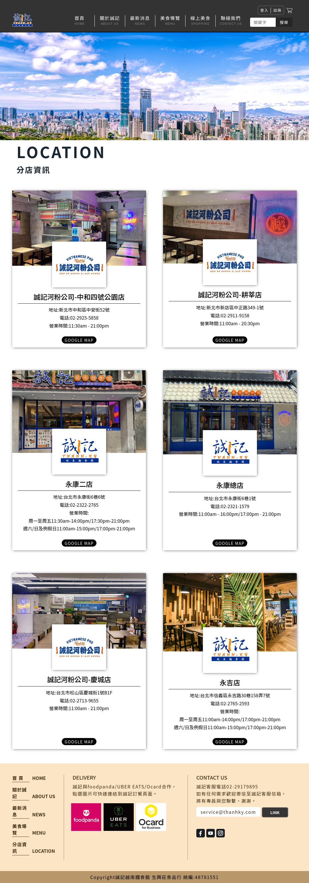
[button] (110, 21)
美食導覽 (19, 829)
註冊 (277, 10)
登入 (264, 10)
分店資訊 (19, 847)
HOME (39, 777)
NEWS (38, 814)
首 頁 (17, 778)
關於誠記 (19, 793)
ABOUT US (43, 796)
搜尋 (284, 22)
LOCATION (43, 850)
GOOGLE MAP (79, 340)
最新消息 (19, 811)
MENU (39, 832)
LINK (275, 812)
